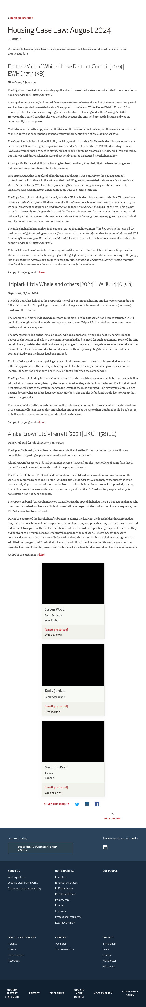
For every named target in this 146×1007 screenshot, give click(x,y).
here (42, 272)
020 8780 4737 (54, 792)
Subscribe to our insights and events (37, 848)
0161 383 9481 (53, 711)
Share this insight (56, 804)
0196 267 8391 (53, 634)
